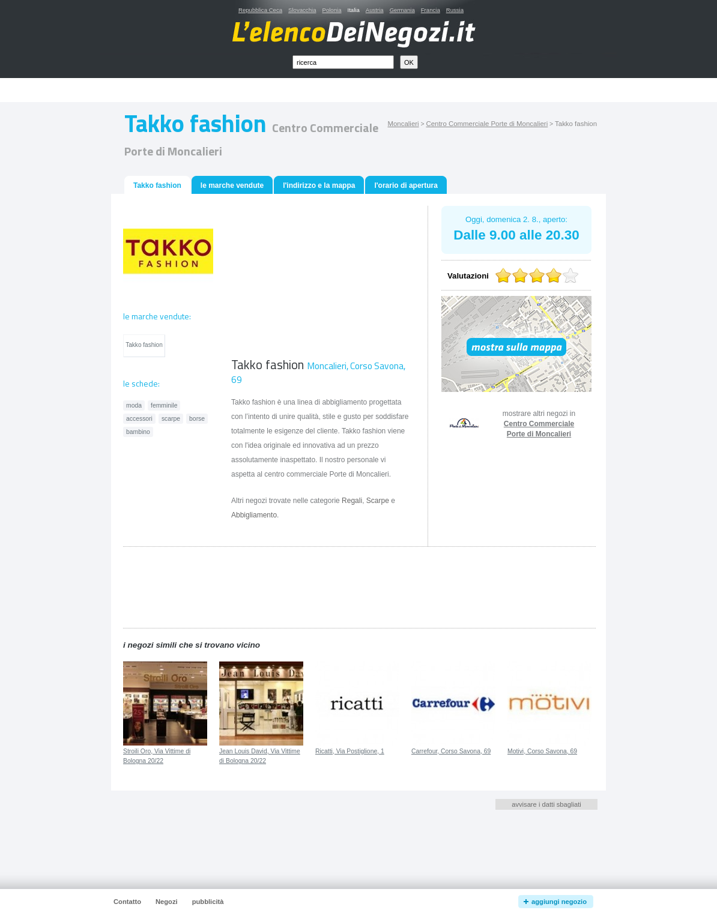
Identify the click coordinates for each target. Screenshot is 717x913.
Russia (455, 10)
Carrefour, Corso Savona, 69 (451, 751)
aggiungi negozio (559, 901)
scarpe (171, 418)
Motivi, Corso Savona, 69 (542, 751)
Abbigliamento (254, 515)
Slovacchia (302, 10)
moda (134, 405)
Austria (375, 10)
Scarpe (377, 500)
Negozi (167, 901)
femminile (164, 405)
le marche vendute (232, 185)
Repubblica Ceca (260, 10)
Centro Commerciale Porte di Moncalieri (487, 123)
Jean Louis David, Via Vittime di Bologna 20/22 (259, 756)
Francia (430, 10)
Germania (402, 10)
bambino (138, 432)
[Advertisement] (372, 90)
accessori (139, 418)
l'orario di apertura (406, 185)
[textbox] (343, 62)
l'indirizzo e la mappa (319, 185)
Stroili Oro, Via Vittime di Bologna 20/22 (156, 756)
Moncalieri (403, 123)
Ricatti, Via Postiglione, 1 (349, 751)
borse (197, 418)
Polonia (331, 10)
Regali (352, 500)
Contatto (127, 901)
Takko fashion (144, 345)
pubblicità (208, 901)
